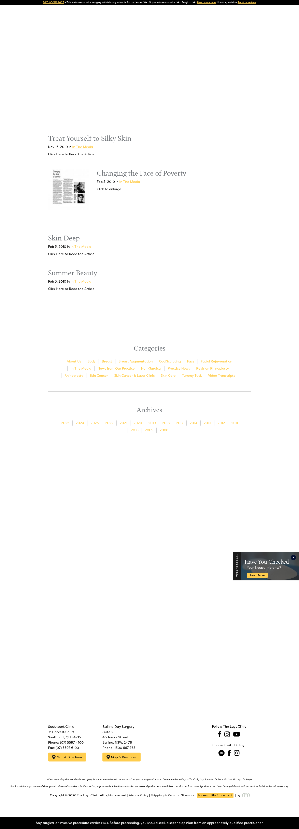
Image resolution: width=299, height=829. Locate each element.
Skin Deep (64, 238)
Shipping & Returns (165, 795)
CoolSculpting (170, 361)
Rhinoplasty (74, 375)
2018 (166, 423)
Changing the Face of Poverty (141, 173)
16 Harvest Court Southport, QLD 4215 (64, 731)
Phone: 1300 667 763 (119, 747)
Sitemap (187, 795)
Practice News (179, 368)
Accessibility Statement (215, 795)
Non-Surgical (151, 368)
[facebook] (219, 734)
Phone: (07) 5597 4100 (66, 742)
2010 (135, 430)
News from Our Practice (116, 368)
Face (191, 361)
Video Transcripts (221, 375)
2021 (123, 423)
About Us (74, 361)
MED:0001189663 (53, 2)
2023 (94, 423)
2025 (65, 423)
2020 (137, 423)
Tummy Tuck (192, 375)
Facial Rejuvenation (216, 361)
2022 (109, 423)
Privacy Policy (138, 795)
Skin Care (168, 375)
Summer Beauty (72, 272)
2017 (179, 423)
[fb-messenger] (221, 753)
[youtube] (236, 734)
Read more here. (206, 2)
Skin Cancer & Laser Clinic (134, 375)
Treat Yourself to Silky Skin (89, 138)
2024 (80, 423)
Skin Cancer (98, 375)
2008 (164, 430)
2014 (193, 423)
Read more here (247, 2)
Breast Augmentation (135, 361)
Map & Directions (67, 756)
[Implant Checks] (267, 564)
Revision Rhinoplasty (212, 368)
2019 (152, 423)
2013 (207, 423)
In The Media (82, 147)
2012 (221, 423)
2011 (234, 423)
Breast (107, 361)
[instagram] (227, 734)
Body (91, 361)
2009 (149, 430)
